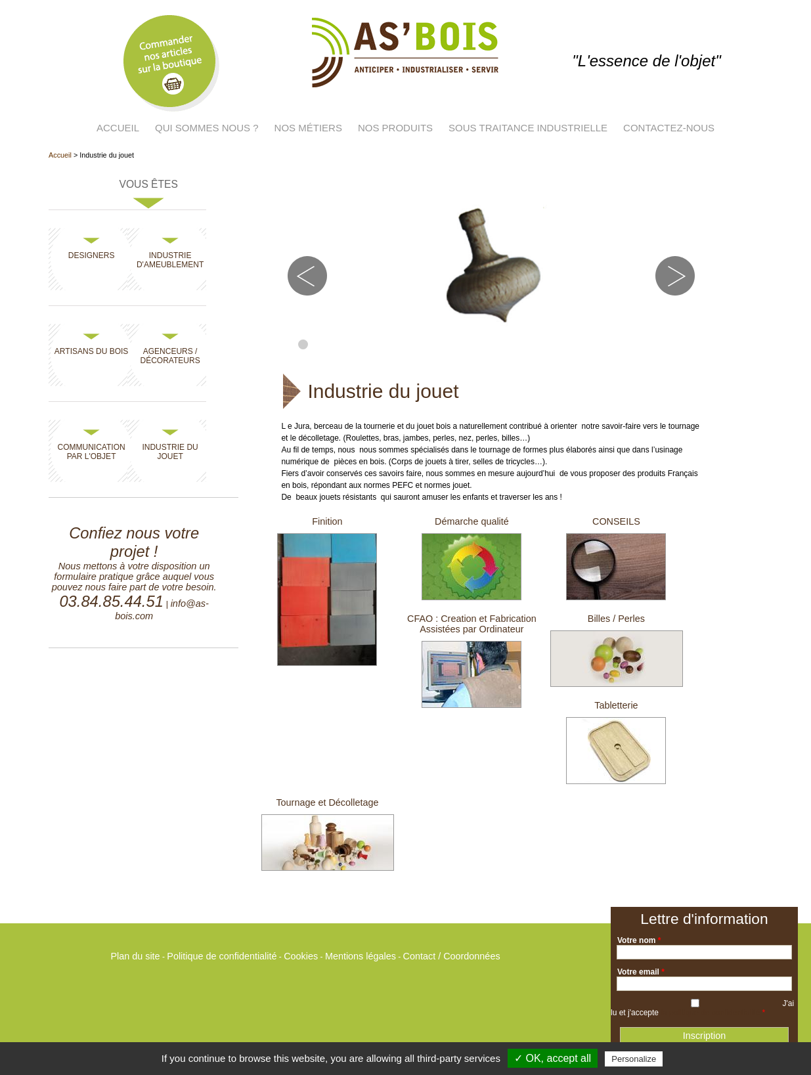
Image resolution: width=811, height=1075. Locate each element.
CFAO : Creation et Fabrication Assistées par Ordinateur (472, 623)
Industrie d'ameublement (170, 260)
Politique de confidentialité (221, 956)
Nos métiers (308, 127)
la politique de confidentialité (710, 1012)
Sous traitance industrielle (528, 127)
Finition (327, 521)
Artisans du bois (91, 351)
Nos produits (395, 127)
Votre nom (639, 940)
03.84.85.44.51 (111, 601)
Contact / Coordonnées (451, 956)
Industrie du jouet (170, 452)
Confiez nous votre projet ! (134, 542)
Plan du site (135, 956)
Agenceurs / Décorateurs (170, 356)
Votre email (641, 971)
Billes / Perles (616, 618)
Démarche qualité (472, 521)
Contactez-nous (668, 127)
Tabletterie (616, 705)
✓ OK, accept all (552, 1058)
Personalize (633, 1059)
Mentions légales (360, 956)
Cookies (301, 956)
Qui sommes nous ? (207, 127)
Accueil (118, 127)
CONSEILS (616, 521)
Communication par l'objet (91, 452)
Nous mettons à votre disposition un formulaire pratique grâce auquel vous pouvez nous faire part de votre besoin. (134, 576)
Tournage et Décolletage (327, 802)
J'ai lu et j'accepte (702, 1008)
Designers (91, 255)
